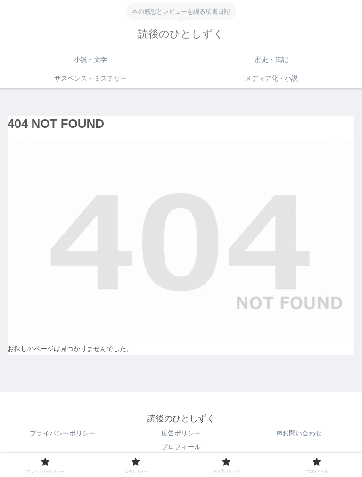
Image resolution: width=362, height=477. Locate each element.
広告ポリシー (181, 433)
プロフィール (181, 447)
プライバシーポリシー (63, 433)
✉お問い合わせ (299, 433)
